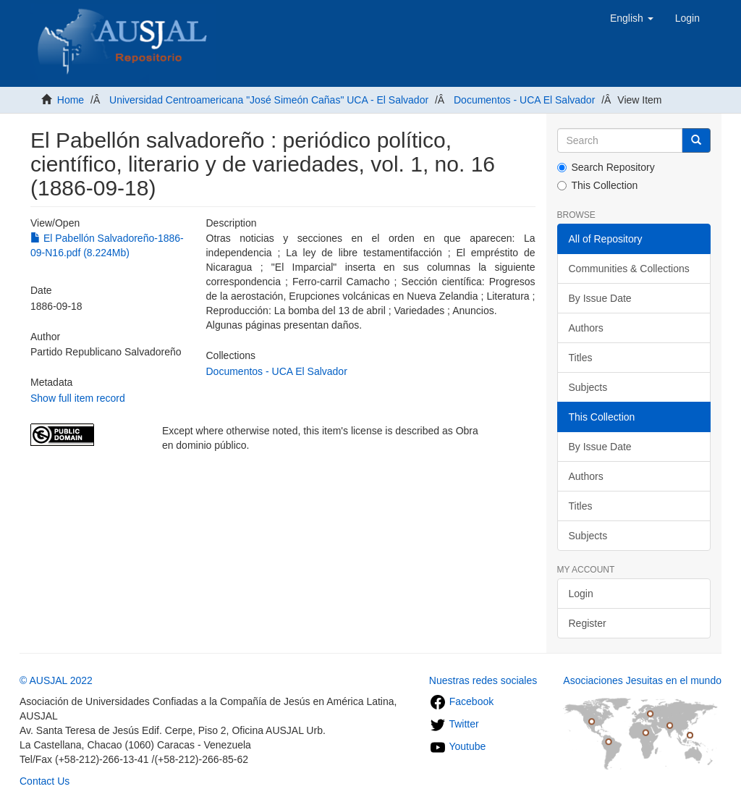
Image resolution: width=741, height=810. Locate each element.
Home (70, 100)
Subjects (588, 387)
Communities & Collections (629, 268)
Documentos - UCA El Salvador (524, 100)
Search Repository (606, 167)
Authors (586, 328)
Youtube (457, 746)
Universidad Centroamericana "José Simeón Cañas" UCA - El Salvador (268, 100)
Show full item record (77, 398)
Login (581, 593)
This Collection (597, 185)
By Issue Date (600, 298)
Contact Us (44, 781)
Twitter (454, 724)
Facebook (461, 701)
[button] (631, 18)
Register (587, 623)
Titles (581, 357)
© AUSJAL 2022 (56, 680)
